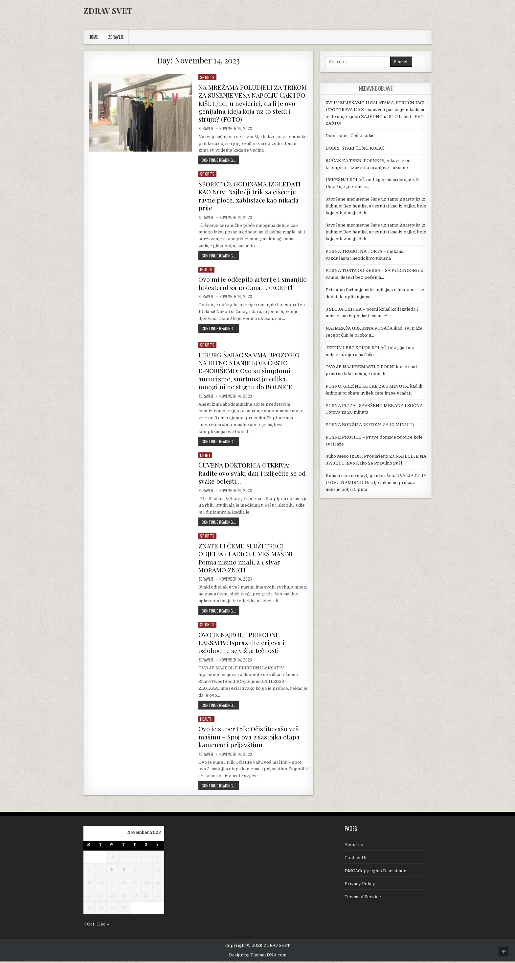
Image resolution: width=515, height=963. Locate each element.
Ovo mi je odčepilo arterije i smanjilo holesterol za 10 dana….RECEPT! (239, 286)
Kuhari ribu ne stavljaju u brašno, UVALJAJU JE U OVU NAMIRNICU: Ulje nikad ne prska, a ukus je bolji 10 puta (375, 482)
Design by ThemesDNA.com (257, 956)
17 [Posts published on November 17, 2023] (135, 883)
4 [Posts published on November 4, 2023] (147, 858)
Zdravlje (205, 128)
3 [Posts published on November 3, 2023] (135, 858)
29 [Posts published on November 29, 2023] (112, 909)
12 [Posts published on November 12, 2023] (158, 870)
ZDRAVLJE (115, 37)
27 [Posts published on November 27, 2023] (89, 909)
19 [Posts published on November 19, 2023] (158, 883)
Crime (205, 458)
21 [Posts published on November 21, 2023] (101, 896)
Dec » (103, 925)
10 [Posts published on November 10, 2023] (135, 870)
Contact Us (356, 858)
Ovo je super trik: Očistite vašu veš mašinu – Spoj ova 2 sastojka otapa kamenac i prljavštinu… (250, 738)
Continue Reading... (220, 159)
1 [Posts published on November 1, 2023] (112, 858)
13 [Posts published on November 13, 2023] (89, 883)
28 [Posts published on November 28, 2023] (101, 909)
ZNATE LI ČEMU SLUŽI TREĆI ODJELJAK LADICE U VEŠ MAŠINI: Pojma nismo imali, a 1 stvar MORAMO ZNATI (247, 560)
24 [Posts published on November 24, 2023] (135, 896)
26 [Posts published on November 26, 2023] (158, 896)
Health (206, 268)
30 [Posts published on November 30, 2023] (124, 909)
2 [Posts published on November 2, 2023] (124, 858)
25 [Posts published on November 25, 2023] (146, 896)
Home (93, 37)
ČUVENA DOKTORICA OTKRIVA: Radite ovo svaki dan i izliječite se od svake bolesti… (249, 476)
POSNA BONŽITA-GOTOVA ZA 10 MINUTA (369, 424)
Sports (207, 77)
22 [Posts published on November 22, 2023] (112, 896)
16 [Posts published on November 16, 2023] (124, 883)
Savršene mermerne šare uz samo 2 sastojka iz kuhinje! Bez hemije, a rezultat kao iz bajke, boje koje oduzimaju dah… (375, 206)
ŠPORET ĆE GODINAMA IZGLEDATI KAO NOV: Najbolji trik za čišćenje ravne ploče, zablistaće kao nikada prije (251, 195)
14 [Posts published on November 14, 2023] (101, 883)
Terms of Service (363, 898)
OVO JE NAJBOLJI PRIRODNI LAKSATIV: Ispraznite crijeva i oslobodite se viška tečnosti (242, 644)
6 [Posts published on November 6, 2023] (89, 870)
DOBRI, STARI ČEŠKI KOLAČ (355, 148)
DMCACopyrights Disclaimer (375, 872)
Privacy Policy (360, 885)
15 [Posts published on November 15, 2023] (112, 883)
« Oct (88, 925)
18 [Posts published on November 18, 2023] (147, 883)
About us (354, 845)
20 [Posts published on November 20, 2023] (89, 896)
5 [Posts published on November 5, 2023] (158, 858)
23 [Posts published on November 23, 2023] (124, 896)
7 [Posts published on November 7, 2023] (101, 870)
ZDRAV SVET (107, 10)
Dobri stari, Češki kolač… (351, 135)
